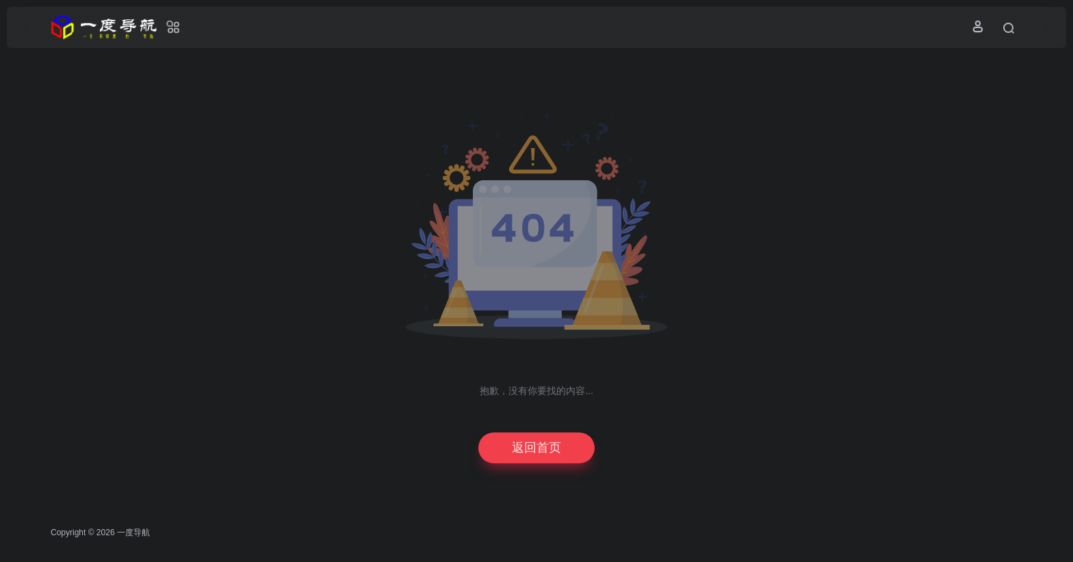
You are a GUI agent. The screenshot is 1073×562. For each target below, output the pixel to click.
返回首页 (536, 447)
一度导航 (133, 532)
